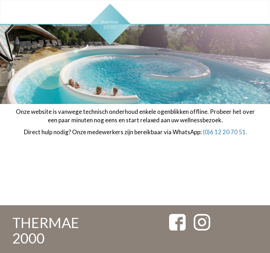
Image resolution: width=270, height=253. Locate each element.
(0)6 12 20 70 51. (225, 132)
